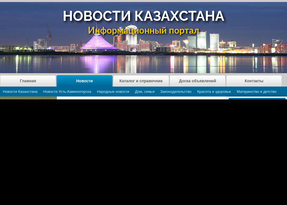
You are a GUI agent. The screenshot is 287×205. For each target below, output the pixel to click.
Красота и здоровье (214, 91)
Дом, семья (145, 91)
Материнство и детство (256, 91)
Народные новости (113, 91)
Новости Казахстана (20, 91)
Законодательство (176, 91)
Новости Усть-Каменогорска (67, 91)
